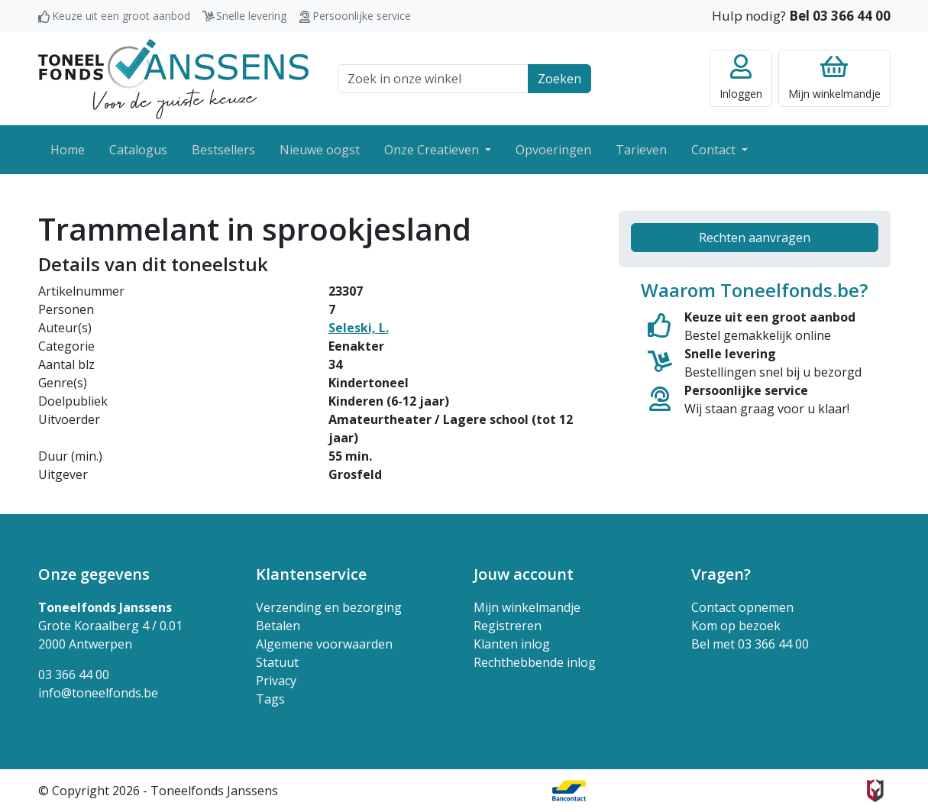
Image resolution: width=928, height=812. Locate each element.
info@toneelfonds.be (98, 692)
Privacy (276, 680)
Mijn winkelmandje (527, 607)
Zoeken (559, 78)
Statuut (277, 662)
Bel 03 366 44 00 (840, 15)
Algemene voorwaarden (324, 644)
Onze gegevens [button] (94, 574)
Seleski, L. (358, 327)
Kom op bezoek (736, 625)
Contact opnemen (742, 607)
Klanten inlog (512, 644)
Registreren (508, 625)
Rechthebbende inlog (535, 662)
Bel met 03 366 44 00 (750, 644)
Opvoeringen (553, 149)
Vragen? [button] (721, 574)
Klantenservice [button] (311, 574)
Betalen (278, 625)
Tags (270, 699)
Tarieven (641, 149)
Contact (715, 149)
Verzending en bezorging (329, 607)
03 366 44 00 (73, 674)
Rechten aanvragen (754, 237)
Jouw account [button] (524, 574)
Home (67, 149)
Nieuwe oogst (320, 149)
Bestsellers (223, 149)
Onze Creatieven (433, 149)
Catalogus (138, 149)
